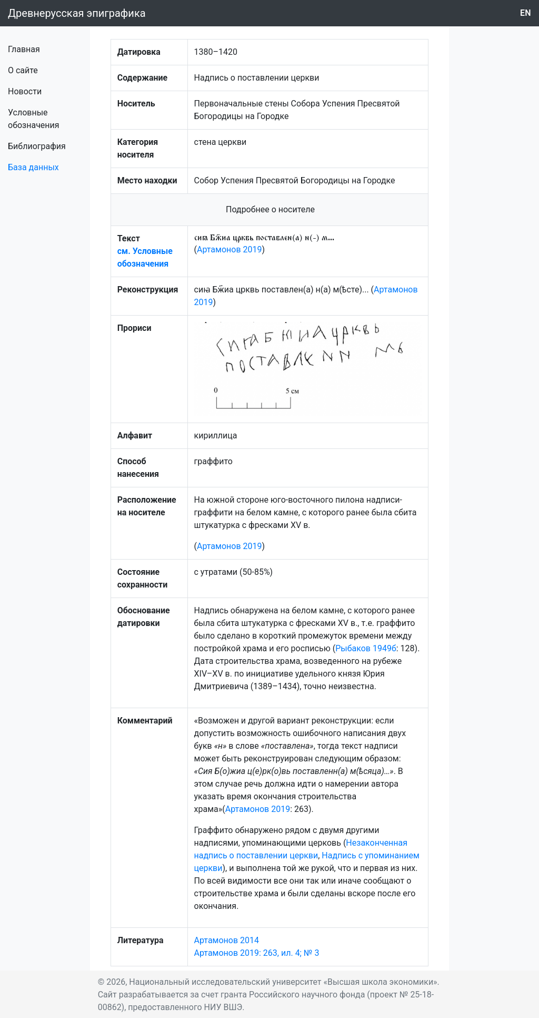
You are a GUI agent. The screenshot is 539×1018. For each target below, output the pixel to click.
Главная (24, 49)
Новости (25, 91)
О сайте (23, 70)
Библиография (37, 146)
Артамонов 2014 (226, 940)
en (525, 13)
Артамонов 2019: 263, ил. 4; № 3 (257, 953)
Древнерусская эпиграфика (77, 13)
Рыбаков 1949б (365, 648)
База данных (33, 167)
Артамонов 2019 (229, 249)
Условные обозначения (33, 118)
